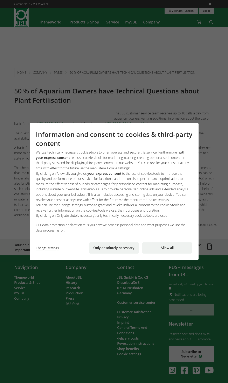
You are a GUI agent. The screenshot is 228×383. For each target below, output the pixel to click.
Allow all (167, 248)
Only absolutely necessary (113, 248)
